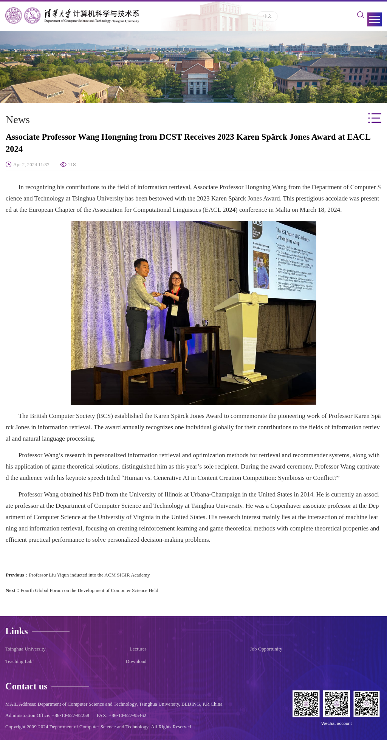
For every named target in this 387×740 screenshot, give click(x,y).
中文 (267, 16)
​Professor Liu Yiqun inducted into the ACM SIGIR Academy (89, 575)
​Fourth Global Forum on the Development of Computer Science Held (89, 590)
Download (136, 661)
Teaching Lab (19, 661)
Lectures (138, 649)
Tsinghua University (25, 649)
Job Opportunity (266, 649)
